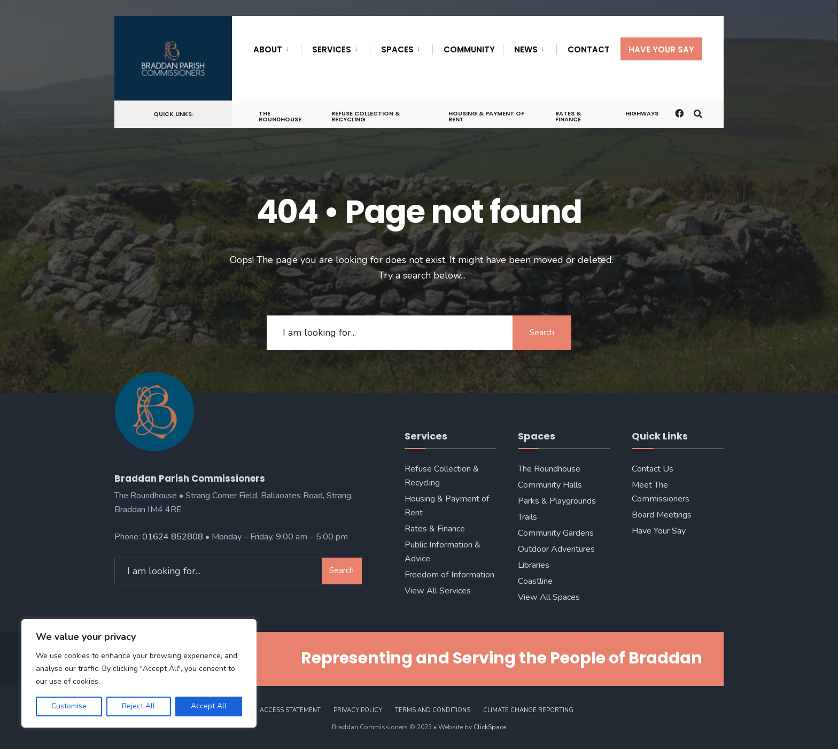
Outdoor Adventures (556, 549)
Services (331, 49)
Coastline (535, 581)
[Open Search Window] (698, 113)
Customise (69, 706)
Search (542, 332)
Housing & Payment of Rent (486, 116)
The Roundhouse (280, 116)
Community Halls (550, 485)
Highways (641, 113)
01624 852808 (172, 537)
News (526, 49)
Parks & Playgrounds (557, 501)
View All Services (438, 591)
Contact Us (652, 469)
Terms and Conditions (432, 710)
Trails (527, 517)
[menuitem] (277, 47)
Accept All (209, 706)
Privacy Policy (357, 710)
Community (469, 49)
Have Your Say (661, 49)
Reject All (138, 706)
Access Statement (290, 710)
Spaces (397, 49)
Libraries (533, 565)
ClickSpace (490, 727)
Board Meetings (662, 515)
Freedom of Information (449, 575)
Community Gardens (556, 533)
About (267, 49)
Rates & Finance (568, 116)
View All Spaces (549, 597)
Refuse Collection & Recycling (365, 116)
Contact (589, 49)
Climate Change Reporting (528, 710)
